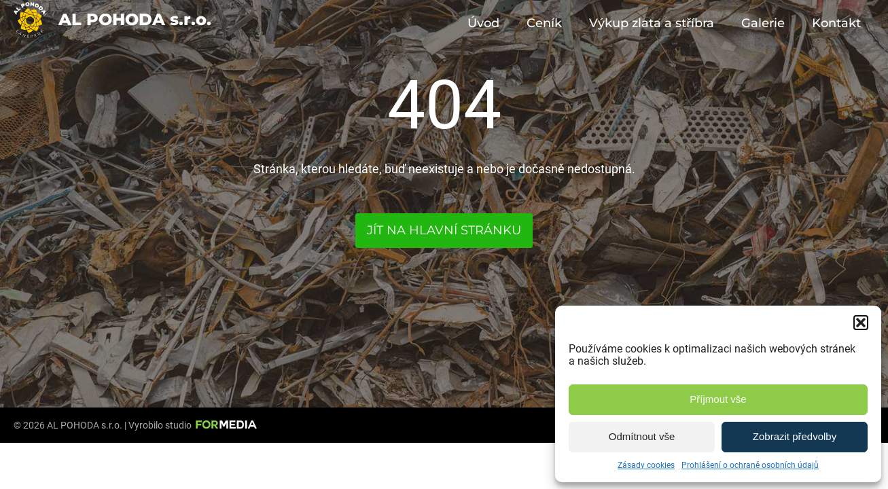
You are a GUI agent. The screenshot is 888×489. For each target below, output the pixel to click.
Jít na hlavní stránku (444, 230)
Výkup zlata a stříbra (651, 23)
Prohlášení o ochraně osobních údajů (750, 465)
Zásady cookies (646, 465)
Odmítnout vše (642, 436)
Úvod (483, 23)
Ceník (544, 23)
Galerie (763, 23)
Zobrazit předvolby (794, 436)
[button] (861, 322)
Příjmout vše (718, 399)
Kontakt (836, 23)
